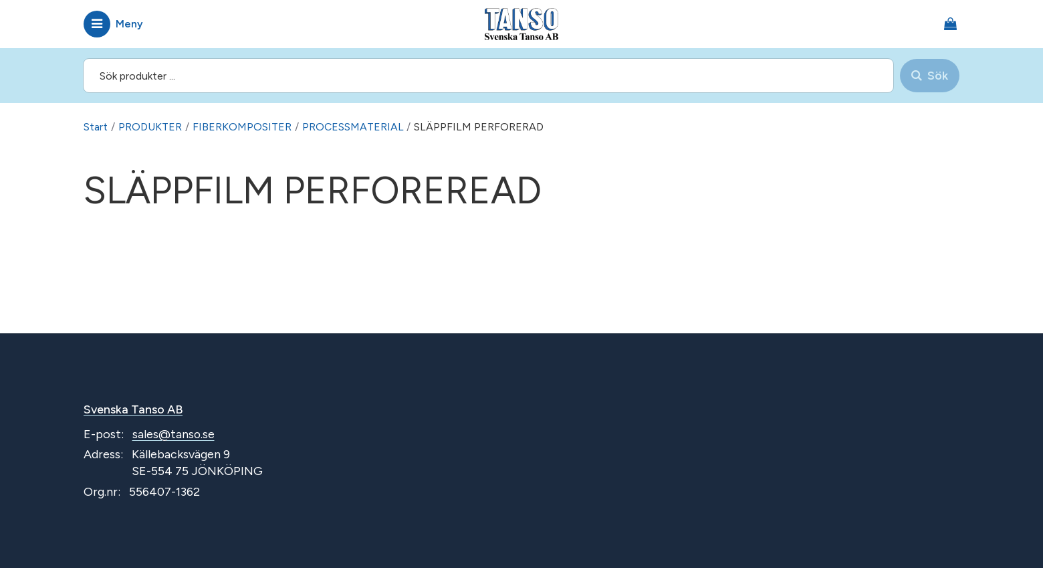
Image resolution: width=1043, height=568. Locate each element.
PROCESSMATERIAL (353, 126)
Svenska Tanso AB (134, 409)
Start (96, 126)
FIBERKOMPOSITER (242, 126)
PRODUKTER (150, 126)
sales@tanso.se (173, 434)
